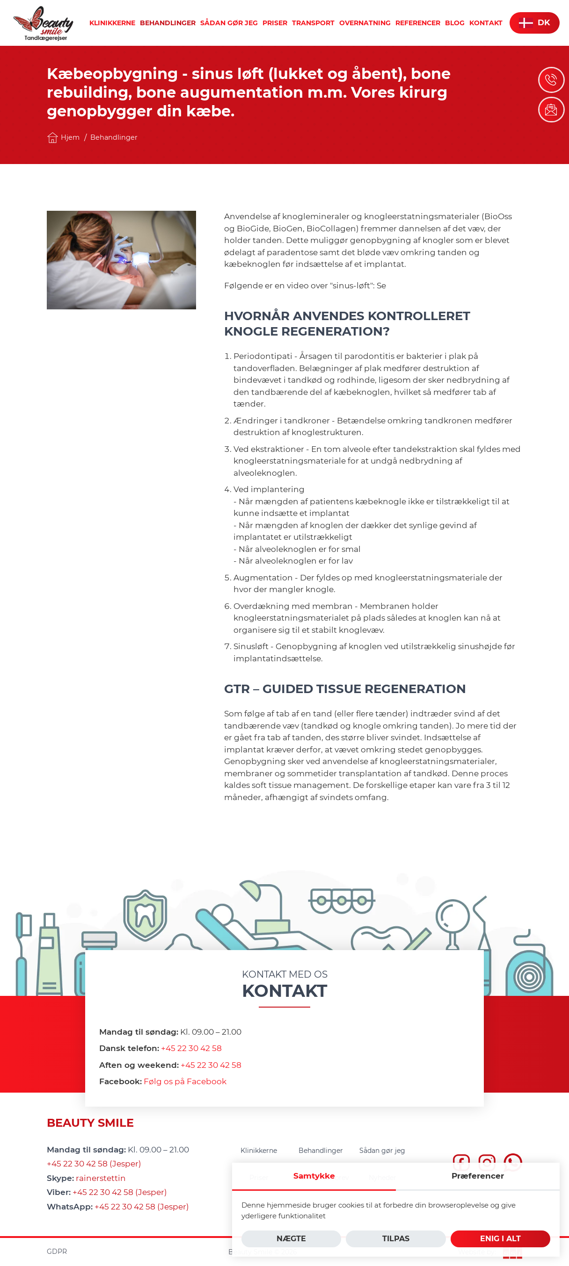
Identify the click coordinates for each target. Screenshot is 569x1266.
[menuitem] (112, 22)
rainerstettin (101, 1178)
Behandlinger (114, 137)
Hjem (63, 137)
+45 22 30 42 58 (191, 1048)
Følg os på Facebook (185, 1081)
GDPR (57, 1251)
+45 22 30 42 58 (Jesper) (94, 1163)
